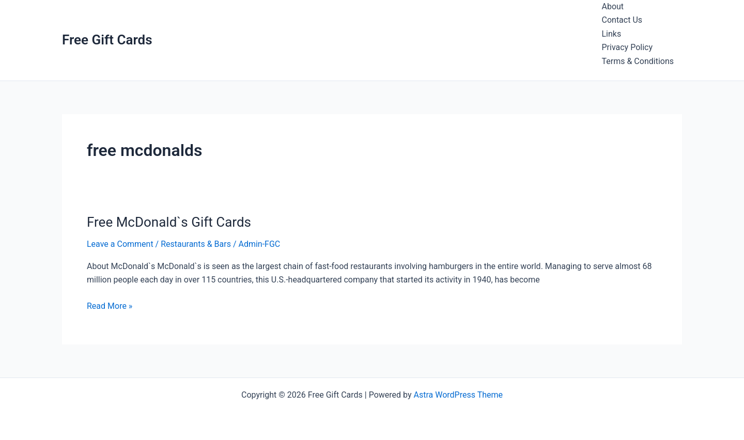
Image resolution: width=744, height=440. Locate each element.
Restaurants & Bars (196, 244)
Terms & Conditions (638, 61)
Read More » (109, 306)
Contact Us (622, 20)
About (613, 6)
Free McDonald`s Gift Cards (169, 222)
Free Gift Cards (107, 40)
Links (612, 34)
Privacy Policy (627, 47)
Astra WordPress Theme (458, 395)
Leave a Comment (120, 244)
